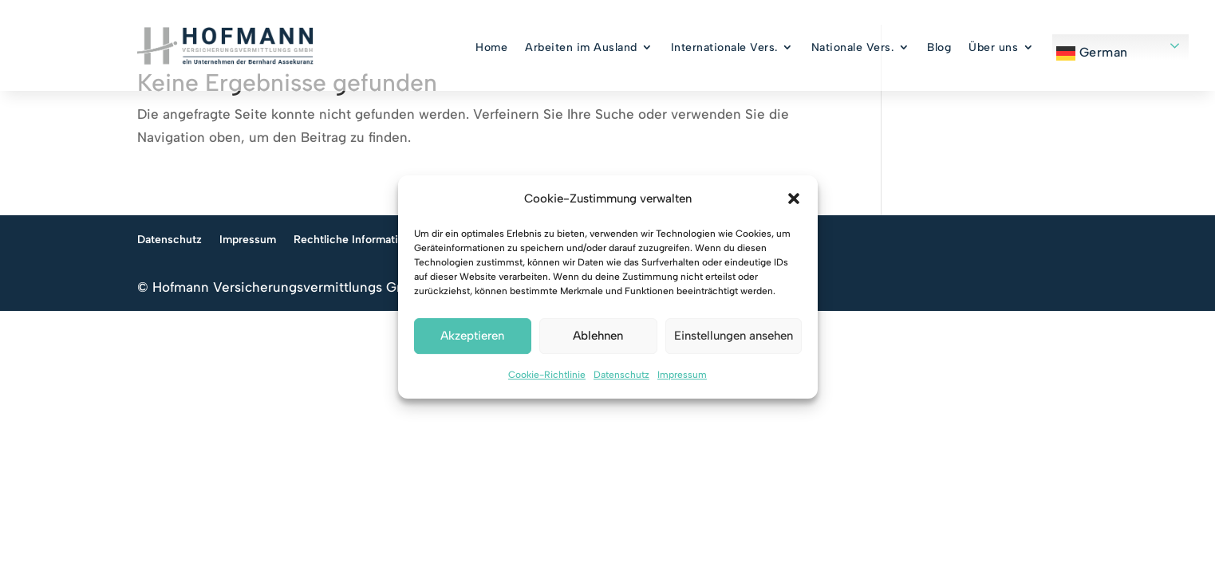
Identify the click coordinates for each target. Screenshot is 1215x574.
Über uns (993, 47)
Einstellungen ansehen (733, 336)
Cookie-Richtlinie (547, 374)
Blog (939, 47)
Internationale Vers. (724, 47)
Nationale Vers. (852, 47)
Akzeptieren (472, 336)
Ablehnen (598, 336)
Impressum (682, 374)
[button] (794, 199)
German (1092, 53)
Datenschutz (621, 374)
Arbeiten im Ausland (581, 47)
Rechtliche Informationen (359, 306)
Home (491, 47)
